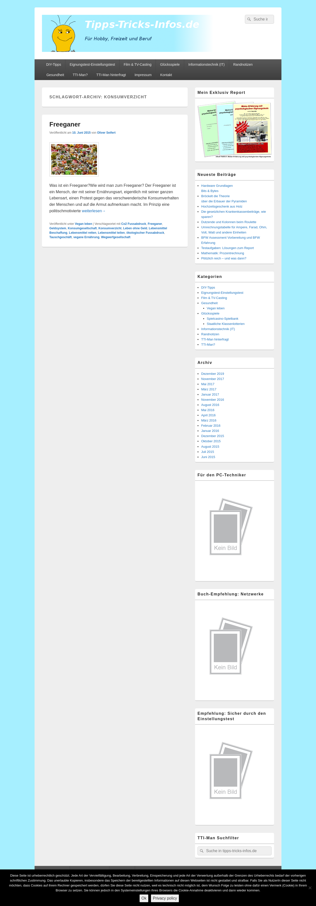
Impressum (143, 75)
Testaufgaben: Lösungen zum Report (227, 248)
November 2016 (212, 399)
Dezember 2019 (212, 374)
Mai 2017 (207, 384)
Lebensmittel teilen (111, 232)
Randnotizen (243, 64)
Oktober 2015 (211, 441)
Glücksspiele (169, 64)
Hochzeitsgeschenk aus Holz (221, 206)
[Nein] (309, 887)
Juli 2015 (207, 452)
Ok (143, 898)
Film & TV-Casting (138, 64)
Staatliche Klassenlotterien (226, 324)
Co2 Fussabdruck (133, 224)
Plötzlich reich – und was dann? (223, 258)
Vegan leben (83, 224)
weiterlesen (94, 211)
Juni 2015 (208, 457)
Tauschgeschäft (60, 237)
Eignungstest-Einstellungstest (92, 64)
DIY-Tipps (53, 64)
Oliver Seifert (106, 132)
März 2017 (208, 389)
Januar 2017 (210, 394)
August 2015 (210, 446)
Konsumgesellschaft (82, 228)
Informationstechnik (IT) (206, 64)
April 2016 (208, 415)
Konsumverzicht (110, 228)
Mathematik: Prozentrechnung (222, 253)
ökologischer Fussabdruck (145, 232)
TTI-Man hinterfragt (111, 75)
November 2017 (212, 379)
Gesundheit (55, 75)
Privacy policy (165, 898)
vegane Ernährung (86, 237)
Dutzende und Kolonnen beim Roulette (228, 222)
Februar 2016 (210, 425)
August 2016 (210, 405)
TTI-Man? (80, 75)
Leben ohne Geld (135, 228)
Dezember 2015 (212, 436)
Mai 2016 (207, 410)
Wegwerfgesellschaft (115, 237)
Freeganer (64, 124)
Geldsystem (57, 228)
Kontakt (166, 75)
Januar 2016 (210, 431)
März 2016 (208, 420)
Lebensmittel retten (82, 232)
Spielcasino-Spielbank (222, 318)
